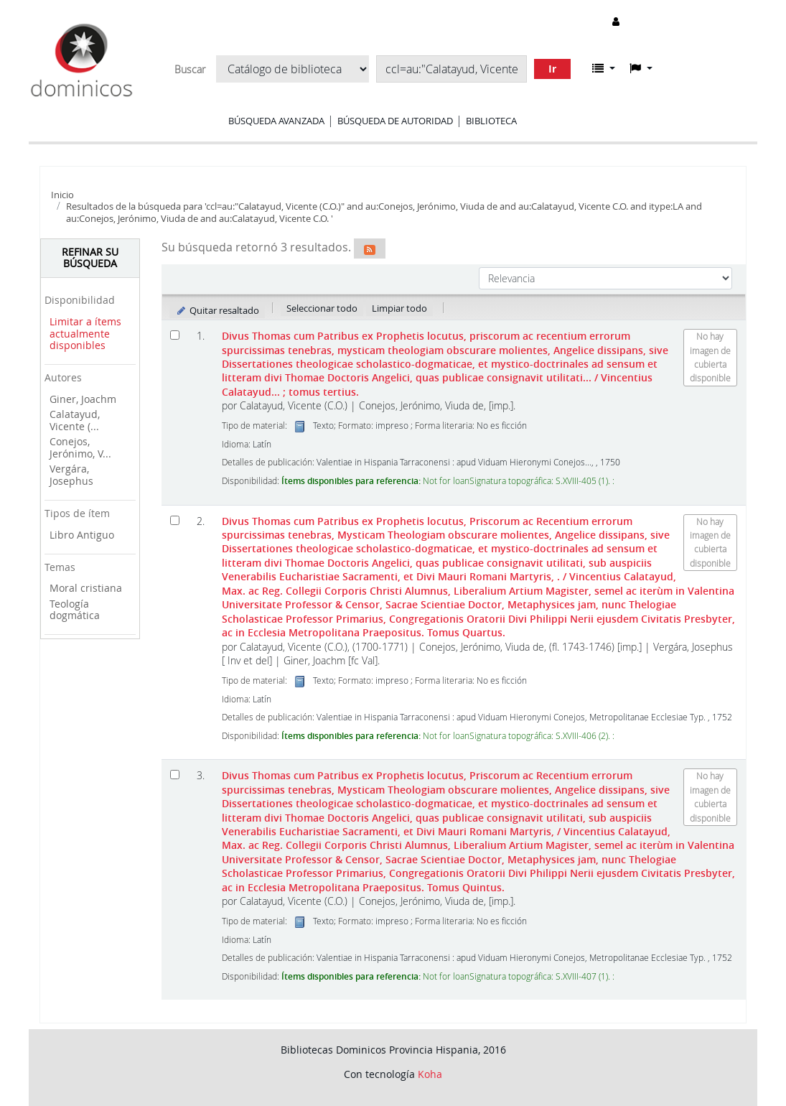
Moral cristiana (86, 588)
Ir (552, 68)
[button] (603, 68)
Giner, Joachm (83, 399)
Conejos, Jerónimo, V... (80, 447)
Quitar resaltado (217, 310)
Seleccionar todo (321, 308)
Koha (430, 1074)
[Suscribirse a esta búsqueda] (369, 248)
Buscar (189, 69)
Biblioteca (491, 120)
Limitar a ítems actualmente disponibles (85, 333)
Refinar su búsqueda (90, 258)
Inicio (62, 194)
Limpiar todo (399, 308)
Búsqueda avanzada (276, 120)
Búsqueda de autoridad (395, 120)
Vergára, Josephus (71, 475)
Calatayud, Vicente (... (75, 420)
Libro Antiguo (82, 535)
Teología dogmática (75, 610)
